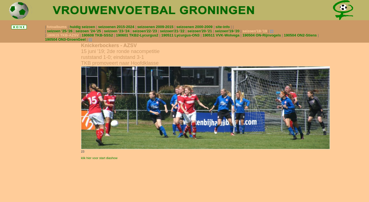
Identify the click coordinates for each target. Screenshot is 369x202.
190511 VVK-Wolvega (221, 35)
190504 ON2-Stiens (301, 35)
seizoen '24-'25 (88, 31)
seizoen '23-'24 (117, 31)
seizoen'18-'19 (255, 31)
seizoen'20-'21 (200, 31)
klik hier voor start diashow (99, 158)
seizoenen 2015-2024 (116, 27)
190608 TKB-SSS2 (98, 35)
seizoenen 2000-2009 (194, 27)
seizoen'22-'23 (145, 31)
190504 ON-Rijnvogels (262, 35)
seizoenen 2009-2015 (155, 27)
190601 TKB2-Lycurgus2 (137, 35)
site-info (223, 27)
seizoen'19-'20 (227, 31)
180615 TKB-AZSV (63, 35)
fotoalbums (57, 27)
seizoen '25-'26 (60, 31)
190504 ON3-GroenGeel (66, 39)
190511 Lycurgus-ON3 (181, 35)
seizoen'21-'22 (173, 31)
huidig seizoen (83, 27)
